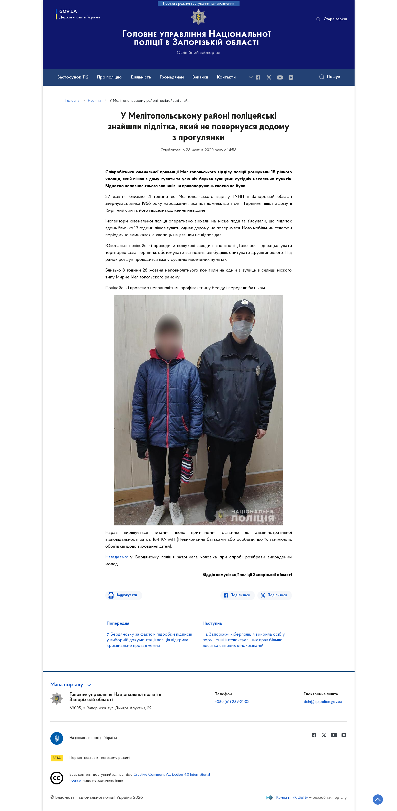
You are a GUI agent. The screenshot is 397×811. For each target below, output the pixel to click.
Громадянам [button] (172, 77)
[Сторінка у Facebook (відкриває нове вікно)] (258, 77)
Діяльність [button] (140, 77)
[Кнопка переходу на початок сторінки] (378, 799)
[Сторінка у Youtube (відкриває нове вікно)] (280, 77)
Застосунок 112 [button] (72, 77)
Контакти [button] (226, 77)
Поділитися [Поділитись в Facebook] (240, 595)
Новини (94, 101)
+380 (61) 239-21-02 (232, 702)
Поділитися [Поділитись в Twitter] (277, 595)
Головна (72, 101)
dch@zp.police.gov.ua (323, 702)
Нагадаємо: (116, 557)
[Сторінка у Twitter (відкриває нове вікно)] (269, 77)
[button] (71, 685)
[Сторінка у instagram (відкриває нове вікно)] (291, 77)
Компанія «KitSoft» (292, 798)
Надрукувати (126, 595)
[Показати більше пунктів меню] (251, 77)
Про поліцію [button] (109, 77)
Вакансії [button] (200, 77)
